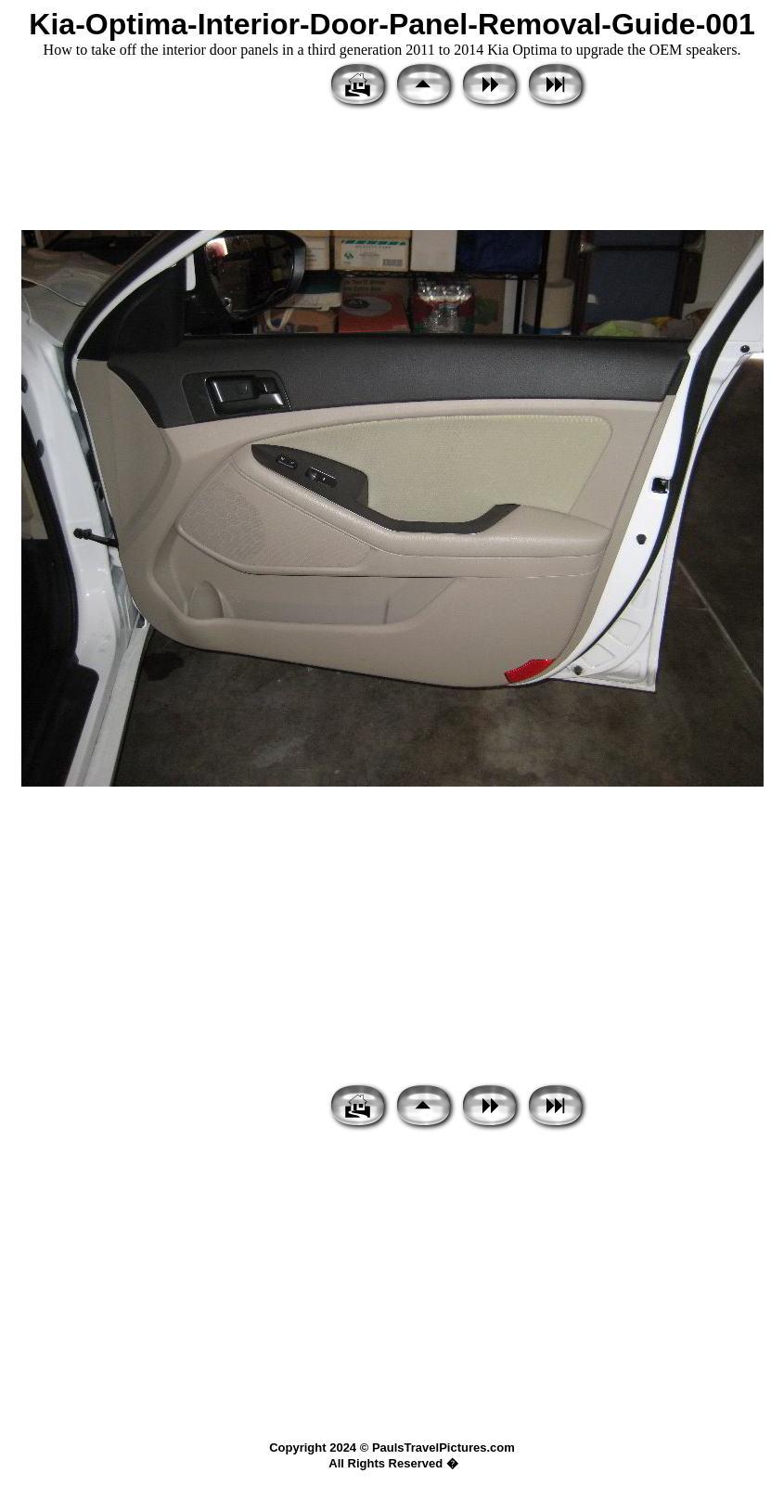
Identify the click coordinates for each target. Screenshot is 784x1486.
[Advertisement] (392, 171)
